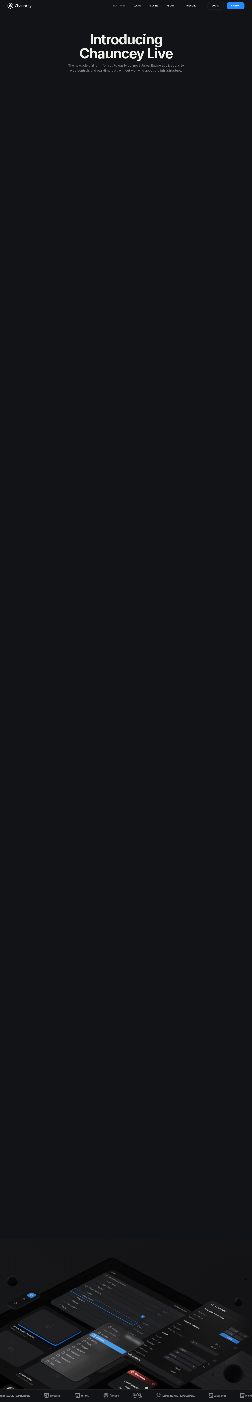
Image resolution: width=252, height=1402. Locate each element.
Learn (137, 5)
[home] (19, 6)
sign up (235, 5)
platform (119, 5)
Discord (191, 5)
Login (215, 5)
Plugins (153, 5)
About (170, 5)
